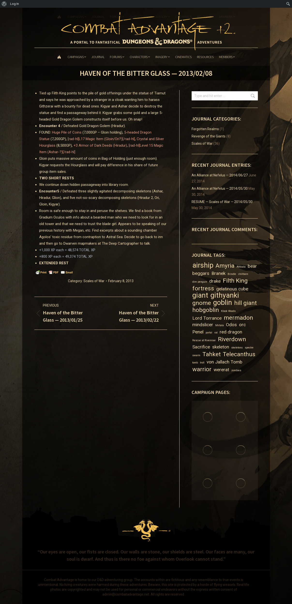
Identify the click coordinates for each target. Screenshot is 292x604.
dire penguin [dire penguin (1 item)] (199, 281)
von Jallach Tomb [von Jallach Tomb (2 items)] (224, 362)
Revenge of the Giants (208, 136)
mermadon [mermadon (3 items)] (238, 318)
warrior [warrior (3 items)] (201, 369)
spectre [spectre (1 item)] (249, 347)
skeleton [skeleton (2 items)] (220, 347)
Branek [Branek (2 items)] (218, 273)
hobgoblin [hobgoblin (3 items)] (205, 310)
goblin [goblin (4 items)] (222, 303)
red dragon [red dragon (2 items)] (231, 332)
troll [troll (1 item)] (202, 362)
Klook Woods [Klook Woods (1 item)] (228, 311)
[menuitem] (4, 4)
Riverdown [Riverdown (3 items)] (232, 339)
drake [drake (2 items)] (215, 281)
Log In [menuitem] (14, 4)
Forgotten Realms (205, 129)
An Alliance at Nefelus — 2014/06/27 (220, 175)
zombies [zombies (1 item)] (236, 370)
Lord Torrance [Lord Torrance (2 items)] (207, 318)
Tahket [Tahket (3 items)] (211, 354)
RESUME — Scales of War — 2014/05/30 (222, 202)
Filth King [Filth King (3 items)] (235, 281)
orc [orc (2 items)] (242, 324)
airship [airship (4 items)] (202, 265)
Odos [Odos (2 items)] (231, 324)
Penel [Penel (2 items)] (197, 332)
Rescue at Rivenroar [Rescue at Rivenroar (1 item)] (204, 340)
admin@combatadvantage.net (125, 594)
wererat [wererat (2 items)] (221, 369)
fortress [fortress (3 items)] (203, 288)
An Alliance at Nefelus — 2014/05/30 (220, 188)
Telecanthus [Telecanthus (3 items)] (239, 354)
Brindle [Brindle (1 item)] (232, 274)
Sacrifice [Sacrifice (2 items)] (201, 347)
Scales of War (94, 281)
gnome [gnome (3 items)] (201, 303)
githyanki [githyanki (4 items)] (224, 295)
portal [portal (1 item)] (209, 332)
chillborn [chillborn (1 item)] (243, 274)
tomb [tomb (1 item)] (195, 362)
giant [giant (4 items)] (200, 295)
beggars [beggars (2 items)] (200, 273)
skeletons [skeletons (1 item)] (237, 347)
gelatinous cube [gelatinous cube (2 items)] (232, 289)
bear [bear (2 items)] (252, 266)
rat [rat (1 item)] (215, 332)
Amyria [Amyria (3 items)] (225, 266)
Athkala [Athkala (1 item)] (241, 266)
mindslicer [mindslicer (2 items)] (202, 324)
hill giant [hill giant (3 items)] (245, 303)
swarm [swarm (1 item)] (196, 355)
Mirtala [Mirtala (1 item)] (219, 325)
